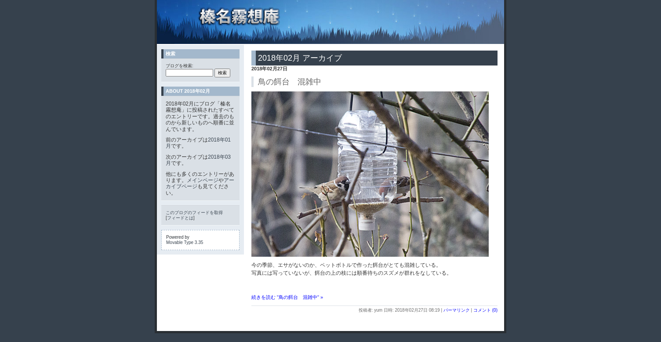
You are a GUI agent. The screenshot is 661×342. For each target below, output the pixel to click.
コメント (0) (485, 310)
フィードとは (180, 217)
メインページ (202, 180)
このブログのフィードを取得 (194, 212)
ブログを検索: (179, 65)
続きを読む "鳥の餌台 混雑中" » (287, 297)
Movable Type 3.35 (184, 242)
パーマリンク (456, 310)
